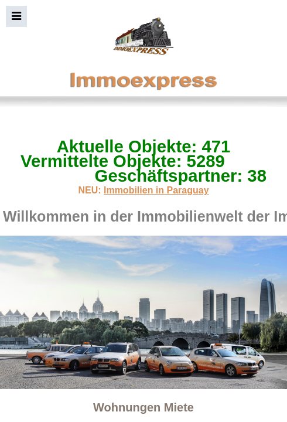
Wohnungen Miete (143, 407)
